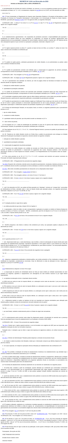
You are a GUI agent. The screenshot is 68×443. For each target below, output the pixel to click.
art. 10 (17, 250)
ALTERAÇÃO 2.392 (7, 229)
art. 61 (36, 23)
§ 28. (3, 268)
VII (3, 259)
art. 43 (21, 262)
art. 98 (38, 10)
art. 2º (16, 410)
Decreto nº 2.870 (19, 19)
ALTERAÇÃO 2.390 (7, 193)
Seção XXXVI (26, 172)
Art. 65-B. (5, 164)
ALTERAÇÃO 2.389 (7, 178)
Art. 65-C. (4, 168)
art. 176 (17, 215)
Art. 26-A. (4, 338)
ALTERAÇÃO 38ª (39, 418)
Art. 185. (4, 352)
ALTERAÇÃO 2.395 (7, 322)
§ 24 (22, 229)
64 (20, 77)
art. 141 (21, 193)
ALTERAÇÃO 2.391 (7, 215)
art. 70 (39, 71)
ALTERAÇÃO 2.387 (7, 172)
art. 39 (27, 305)
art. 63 (50, 23)
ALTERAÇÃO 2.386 (7, 161)
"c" (27, 175)
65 (23, 77)
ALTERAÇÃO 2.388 (7, 175)
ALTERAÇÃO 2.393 (7, 250)
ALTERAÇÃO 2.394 (7, 305)
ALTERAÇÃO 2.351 (42, 413)
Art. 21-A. (5, 325)
